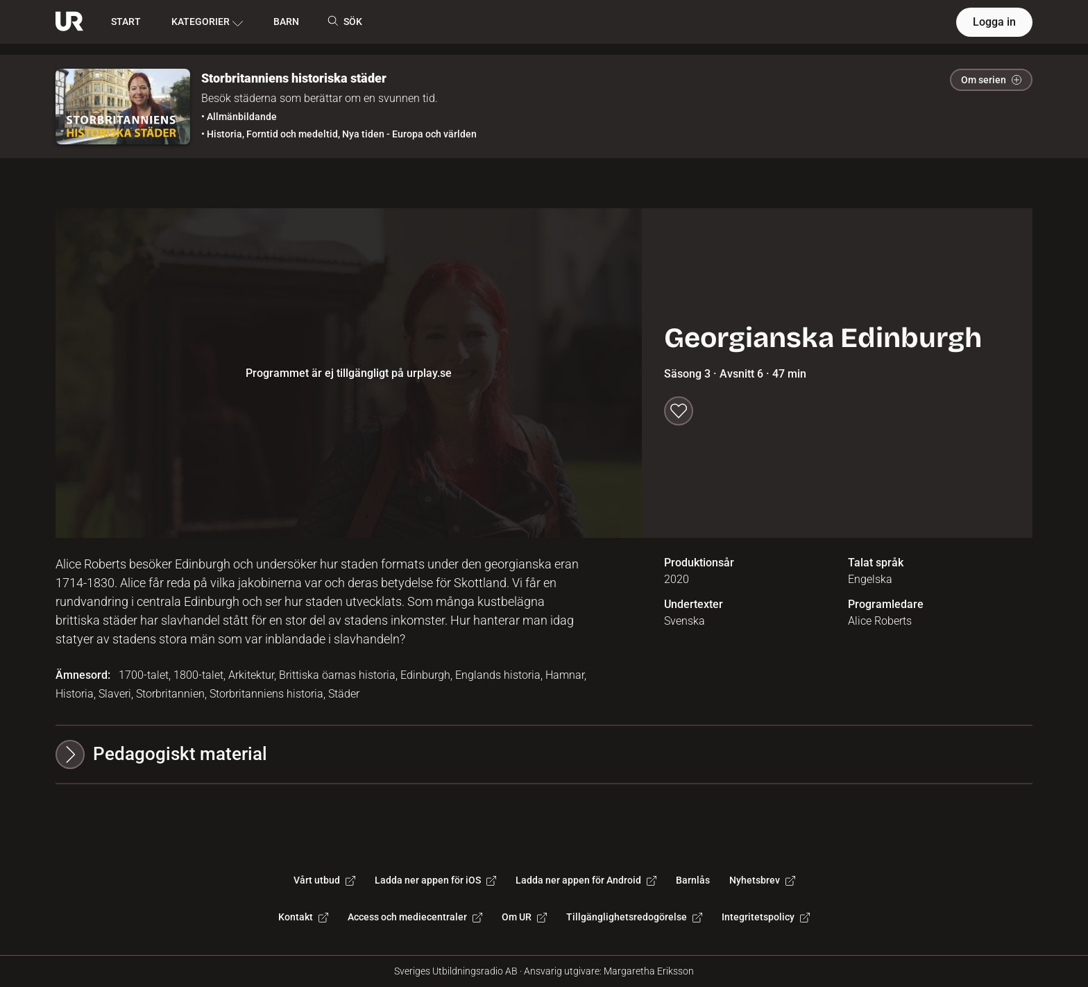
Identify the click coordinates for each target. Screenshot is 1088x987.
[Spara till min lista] (678, 410)
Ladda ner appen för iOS (435, 880)
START (126, 21)
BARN (286, 21)
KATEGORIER (207, 22)
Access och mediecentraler (415, 916)
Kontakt (303, 916)
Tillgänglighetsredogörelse (634, 916)
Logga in (994, 21)
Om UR (524, 916)
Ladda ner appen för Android (586, 880)
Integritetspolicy (766, 916)
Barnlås (693, 880)
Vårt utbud (324, 880)
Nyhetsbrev (762, 880)
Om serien (991, 79)
